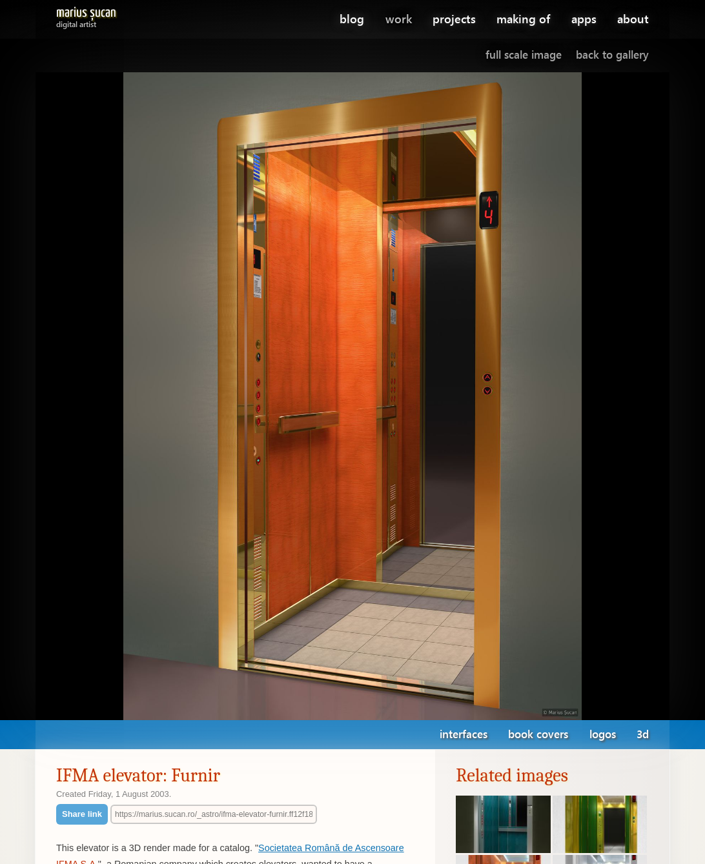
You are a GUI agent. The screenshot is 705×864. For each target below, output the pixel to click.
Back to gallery (612, 54)
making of (523, 18)
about (633, 18)
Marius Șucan (86, 15)
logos (602, 734)
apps (584, 18)
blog (352, 18)
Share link (82, 814)
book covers (538, 734)
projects (454, 18)
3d (643, 734)
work (398, 18)
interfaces (463, 734)
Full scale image (523, 54)
